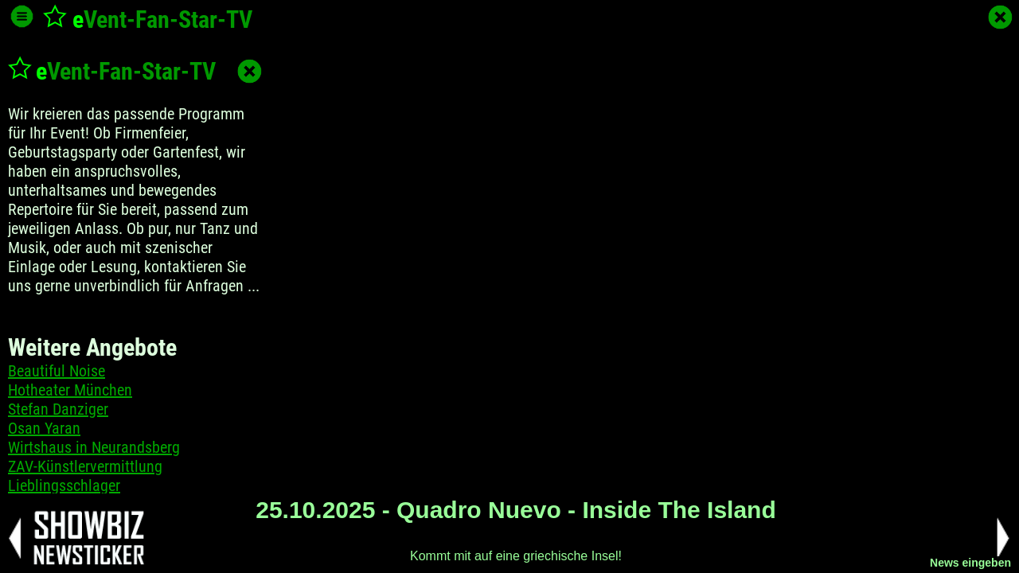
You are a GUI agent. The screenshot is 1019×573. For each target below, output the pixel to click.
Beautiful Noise (56, 370)
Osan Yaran (44, 428)
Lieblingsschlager (64, 485)
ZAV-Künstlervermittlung (85, 466)
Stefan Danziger (58, 409)
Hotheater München (70, 390)
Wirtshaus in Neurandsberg (94, 447)
